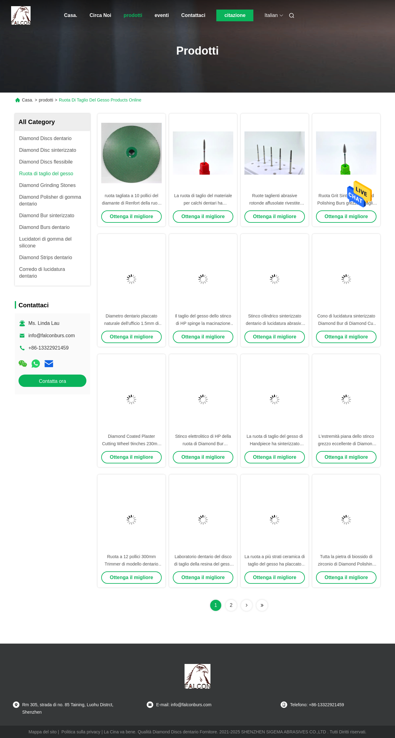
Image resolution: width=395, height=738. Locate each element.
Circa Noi (100, 15)
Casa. (70, 15)
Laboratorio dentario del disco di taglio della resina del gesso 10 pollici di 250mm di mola (203, 564)
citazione (234, 15)
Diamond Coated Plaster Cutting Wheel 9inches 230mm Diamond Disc (131, 444)
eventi (162, 15)
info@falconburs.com (51, 335)
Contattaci (193, 15)
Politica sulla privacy (80, 731)
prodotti (132, 15)
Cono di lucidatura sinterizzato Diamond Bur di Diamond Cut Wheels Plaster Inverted (346, 323)
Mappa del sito (43, 731)
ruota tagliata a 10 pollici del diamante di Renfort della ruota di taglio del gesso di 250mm (131, 203)
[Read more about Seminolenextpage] (246, 605)
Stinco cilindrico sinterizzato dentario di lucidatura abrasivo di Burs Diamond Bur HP (275, 323)
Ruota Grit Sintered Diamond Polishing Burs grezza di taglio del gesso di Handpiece (346, 203)
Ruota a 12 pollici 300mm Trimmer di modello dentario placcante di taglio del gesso (131, 564)
